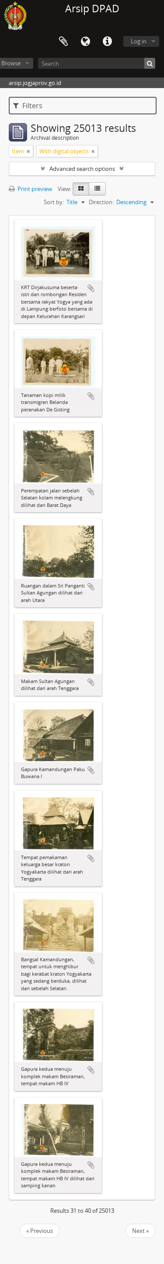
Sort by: (54, 202)
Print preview (30, 189)
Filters (27, 105)
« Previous (39, 1231)
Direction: (101, 202)
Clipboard (63, 42)
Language (85, 42)
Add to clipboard (91, 288)
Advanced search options (82, 169)
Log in (139, 41)
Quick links (107, 42)
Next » (140, 1231)
